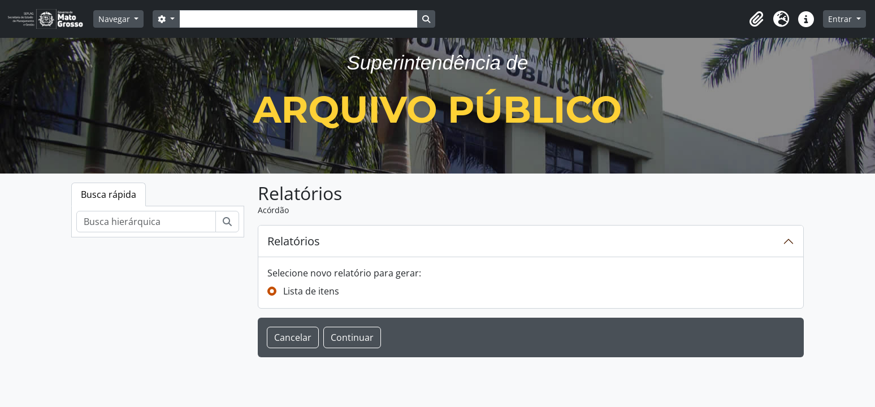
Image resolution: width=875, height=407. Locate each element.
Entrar (841, 19)
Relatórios (293, 241)
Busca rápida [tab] (108, 194)
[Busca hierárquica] (146, 221)
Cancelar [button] (292, 337)
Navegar (115, 19)
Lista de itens (311, 291)
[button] (756, 19)
